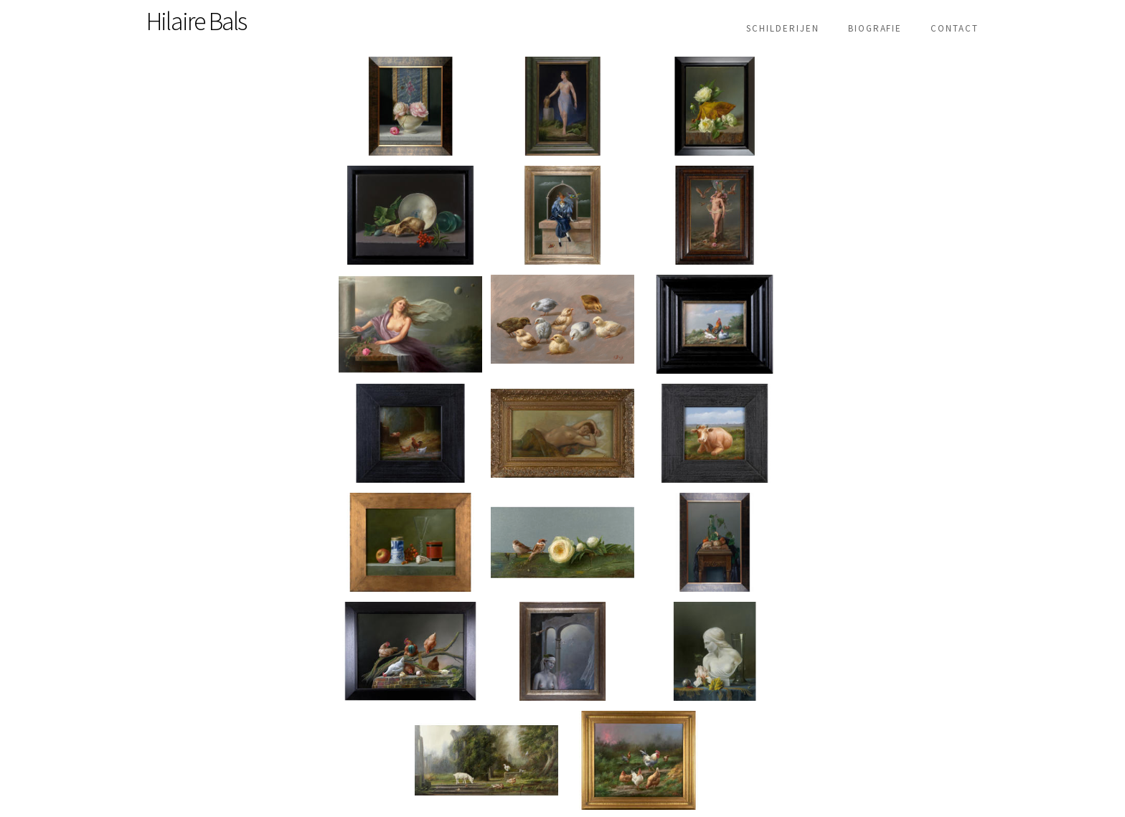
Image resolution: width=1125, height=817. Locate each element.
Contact (955, 28)
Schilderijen (782, 28)
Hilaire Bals (196, 21)
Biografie (875, 28)
